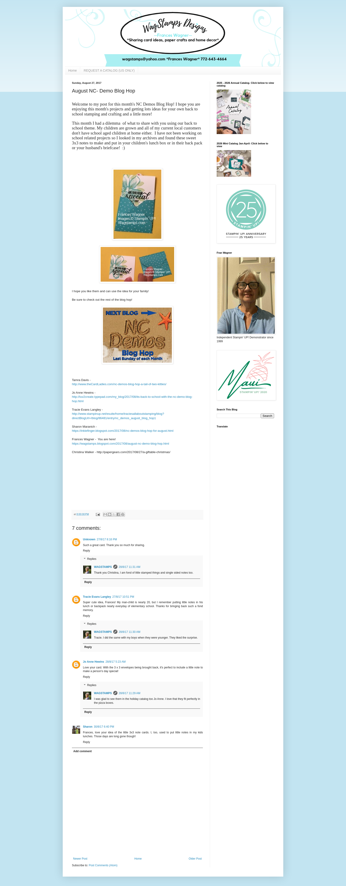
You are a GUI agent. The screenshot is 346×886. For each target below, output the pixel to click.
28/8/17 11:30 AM (129, 632)
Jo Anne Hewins (93, 661)
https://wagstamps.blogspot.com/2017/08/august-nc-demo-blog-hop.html (120, 443)
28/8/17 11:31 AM (129, 567)
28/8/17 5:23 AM (115, 661)
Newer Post (80, 858)
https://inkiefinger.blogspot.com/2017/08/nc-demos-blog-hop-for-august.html (122, 430)
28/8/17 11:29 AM (129, 693)
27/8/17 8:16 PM (107, 539)
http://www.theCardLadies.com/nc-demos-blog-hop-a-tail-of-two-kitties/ (119, 384)
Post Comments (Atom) (103, 865)
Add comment (82, 751)
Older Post (195, 858)
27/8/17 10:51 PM (123, 596)
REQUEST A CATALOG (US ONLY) (109, 70)
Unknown (89, 539)
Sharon (87, 726)
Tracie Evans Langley (97, 596)
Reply (86, 550)
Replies (91, 559)
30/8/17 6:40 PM (104, 726)
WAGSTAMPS (103, 567)
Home (72, 70)
